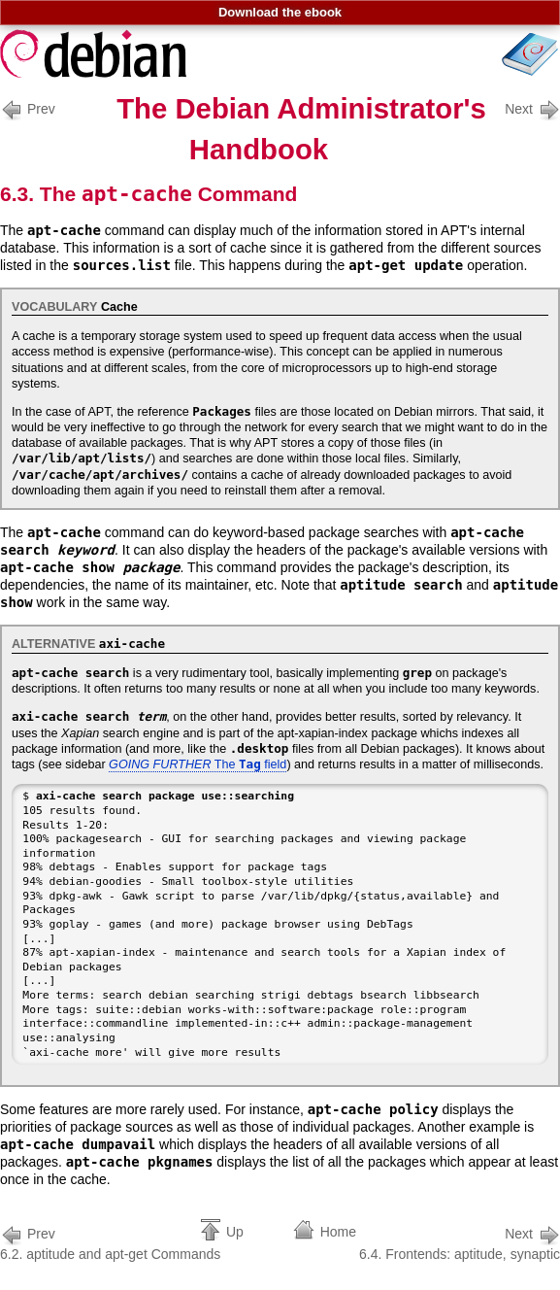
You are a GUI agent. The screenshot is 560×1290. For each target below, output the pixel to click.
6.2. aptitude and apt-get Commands (110, 1242)
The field (197, 764)
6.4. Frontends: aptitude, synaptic (459, 1242)
